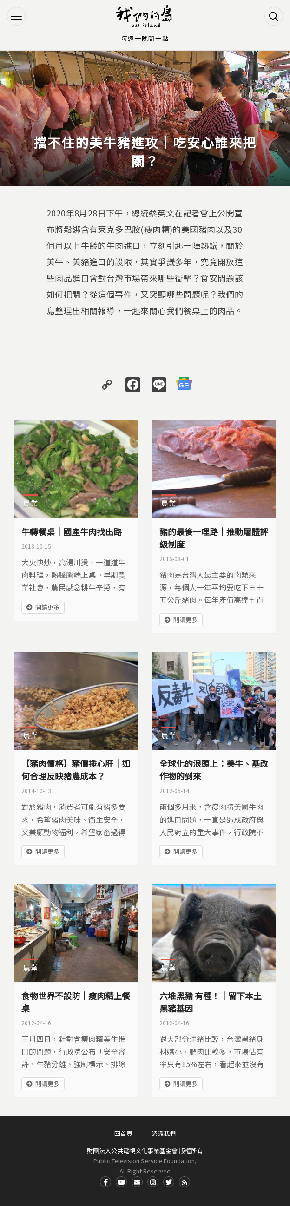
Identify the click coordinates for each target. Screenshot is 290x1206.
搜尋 (273, 16)
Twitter (168, 1181)
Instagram (152, 1181)
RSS (184, 1181)
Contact (137, 1181)
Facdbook (105, 1181)
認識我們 (164, 1133)
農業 (30, 503)
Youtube (121, 1181)
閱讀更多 (47, 607)
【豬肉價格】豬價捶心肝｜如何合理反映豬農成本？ (75, 769)
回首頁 (123, 1133)
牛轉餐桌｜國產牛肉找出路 (71, 531)
